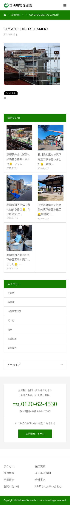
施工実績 (40, 466)
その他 (11, 293)
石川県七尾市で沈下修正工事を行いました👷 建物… (49, 159)
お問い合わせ (11, 486)
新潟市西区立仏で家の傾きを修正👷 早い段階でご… (19, 209)
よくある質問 (43, 472)
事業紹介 (9, 479)
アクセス (9, 466)
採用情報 (9, 472)
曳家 (10, 329)
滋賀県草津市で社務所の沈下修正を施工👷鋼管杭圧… (49, 209)
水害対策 (12, 338)
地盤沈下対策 (14, 311)
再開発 (11, 302)
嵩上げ (11, 320)
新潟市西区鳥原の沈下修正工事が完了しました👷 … (18, 259)
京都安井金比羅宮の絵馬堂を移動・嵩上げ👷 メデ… (18, 159)
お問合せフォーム (35, 433)
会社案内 (40, 479)
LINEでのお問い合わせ (48, 486)
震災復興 (12, 348)
